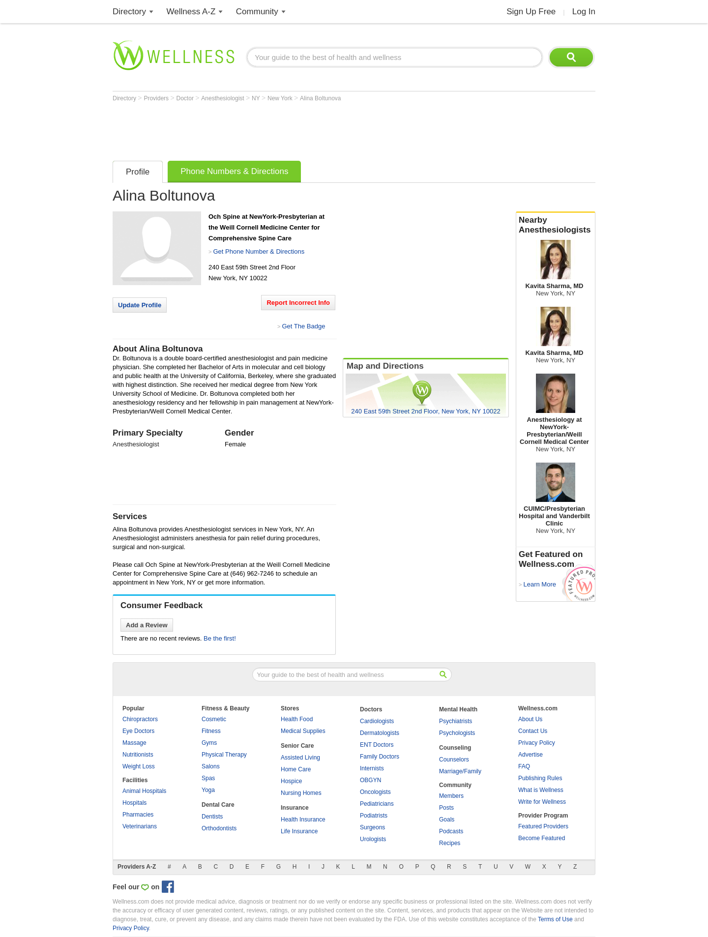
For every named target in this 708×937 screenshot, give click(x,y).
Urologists (373, 839)
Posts (446, 807)
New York (280, 98)
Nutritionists (137, 754)
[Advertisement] (292, 129)
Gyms (209, 742)
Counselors (454, 759)
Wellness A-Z (191, 11)
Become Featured (541, 838)
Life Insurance (299, 831)
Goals (446, 819)
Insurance (295, 807)
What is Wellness (540, 790)
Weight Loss (138, 766)
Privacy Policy (536, 742)
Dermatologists (379, 733)
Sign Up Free (531, 11)
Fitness (211, 731)
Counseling (455, 747)
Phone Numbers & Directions (234, 171)
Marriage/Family (460, 771)
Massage (134, 742)
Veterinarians (139, 826)
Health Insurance (303, 819)
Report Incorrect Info (298, 302)
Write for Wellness (542, 801)
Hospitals (134, 802)
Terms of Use (555, 919)
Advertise (530, 754)
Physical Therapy (224, 754)
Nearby (555, 225)
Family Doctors (379, 756)
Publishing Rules (540, 778)
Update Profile (139, 305)
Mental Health (458, 709)
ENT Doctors (376, 744)
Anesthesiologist (223, 98)
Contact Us (532, 731)
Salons (211, 766)
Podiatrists (373, 815)
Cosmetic (214, 719)
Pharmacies (137, 814)
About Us (530, 719)
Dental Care (218, 804)
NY (257, 98)
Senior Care (297, 745)
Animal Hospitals (144, 791)
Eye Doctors (138, 731)
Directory (129, 11)
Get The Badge (303, 326)
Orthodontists (219, 828)
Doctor (186, 98)
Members (451, 795)
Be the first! (220, 638)
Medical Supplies (303, 731)
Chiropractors (140, 719)
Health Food (297, 719)
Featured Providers (543, 826)
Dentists (212, 816)
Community (257, 11)
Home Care (296, 769)
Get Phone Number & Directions (258, 251)
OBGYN (370, 780)
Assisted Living (300, 757)
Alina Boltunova (320, 98)
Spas (208, 778)
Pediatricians (377, 803)
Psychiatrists (455, 721)
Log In (583, 11)
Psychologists (457, 733)
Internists (372, 768)
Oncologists (375, 792)
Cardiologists (377, 721)
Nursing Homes (301, 793)
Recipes (449, 843)
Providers (157, 98)
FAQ (524, 766)
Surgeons (372, 827)
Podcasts (451, 831)
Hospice (291, 781)
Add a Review (147, 625)
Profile (137, 171)
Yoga (208, 790)
